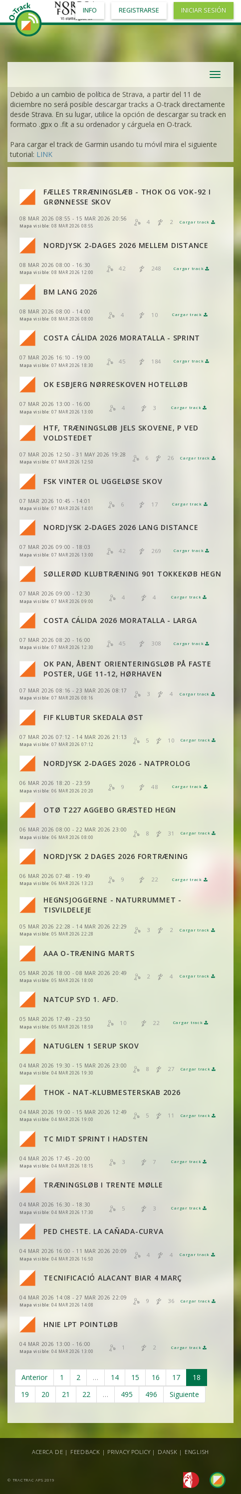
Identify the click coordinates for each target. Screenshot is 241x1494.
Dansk (168, 1452)
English (197, 1452)
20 (45, 1394)
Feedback (85, 1452)
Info (90, 10)
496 (151, 1394)
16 (156, 1377)
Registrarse (139, 10)
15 (135, 1377)
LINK (44, 154)
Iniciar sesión (203, 10)
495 (127, 1394)
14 (115, 1377)
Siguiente (184, 1394)
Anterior (34, 1377)
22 (86, 1394)
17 (176, 1377)
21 (66, 1394)
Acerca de (47, 1452)
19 (25, 1394)
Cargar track (197, 222)
